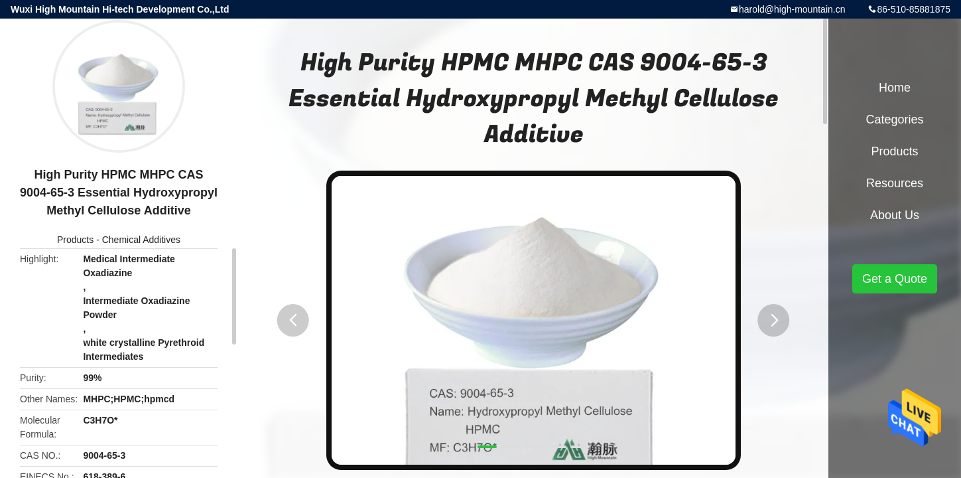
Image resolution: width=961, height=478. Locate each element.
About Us (894, 215)
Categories (894, 119)
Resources (894, 183)
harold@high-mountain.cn (792, 9)
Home (895, 87)
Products (75, 239)
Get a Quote (894, 278)
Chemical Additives (141, 239)
